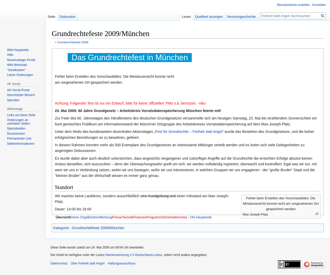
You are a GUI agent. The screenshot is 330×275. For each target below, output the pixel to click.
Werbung (105, 217)
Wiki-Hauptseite (18, 50)
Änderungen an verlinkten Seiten (18, 121)
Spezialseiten (16, 128)
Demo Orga (79, 217)
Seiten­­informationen (20, 143)
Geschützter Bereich (21, 95)
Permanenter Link (19, 138)
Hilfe (10, 55)
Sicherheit (169, 217)
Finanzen (140, 217)
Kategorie (61, 228)
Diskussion (67, 17)
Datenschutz (59, 263)
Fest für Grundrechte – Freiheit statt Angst (188, 132)
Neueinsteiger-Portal (21, 60)
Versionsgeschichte (241, 17)
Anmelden (319, 5)
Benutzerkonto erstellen (293, 5)
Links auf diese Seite (21, 115)
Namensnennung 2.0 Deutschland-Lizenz (134, 255)
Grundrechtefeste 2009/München (98, 228)
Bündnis (93, 217)
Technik (127, 217)
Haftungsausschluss (121, 263)
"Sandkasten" (16, 70)
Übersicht (63, 217)
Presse (117, 217)
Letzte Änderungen (20, 75)
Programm (154, 217)
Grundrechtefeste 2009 (72, 42)
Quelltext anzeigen (209, 17)
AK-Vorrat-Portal (18, 90)
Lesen (186, 17)
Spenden (13, 100)
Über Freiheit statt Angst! (88, 263)
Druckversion (16, 133)
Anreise (181, 217)
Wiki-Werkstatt (17, 65)
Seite (51, 17)
